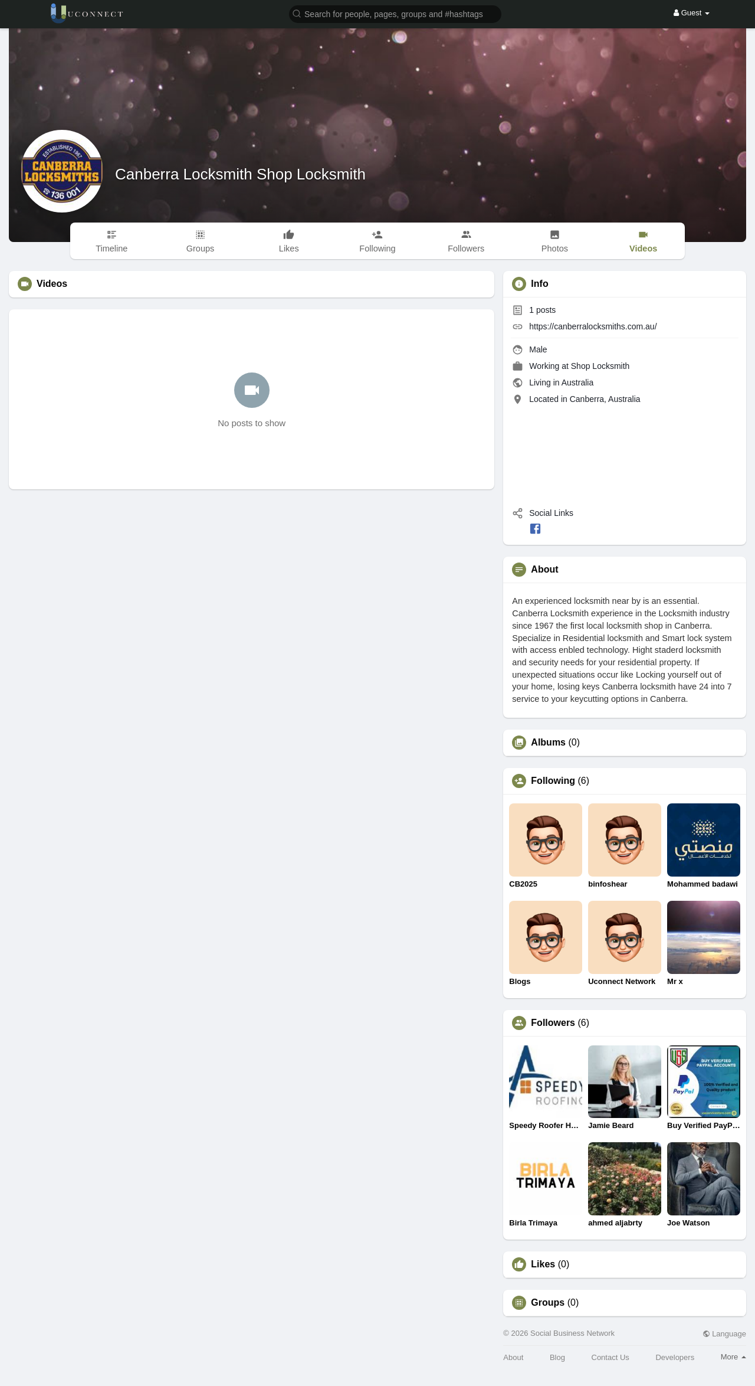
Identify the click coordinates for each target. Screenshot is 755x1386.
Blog (557, 1357)
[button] (395, 13)
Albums (548, 742)
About (513, 1357)
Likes (543, 1264)
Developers (674, 1357)
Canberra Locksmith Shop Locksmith (240, 174)
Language (724, 1334)
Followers (553, 1023)
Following (553, 781)
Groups (547, 1302)
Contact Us (610, 1357)
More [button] (733, 1356)
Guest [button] (692, 12)
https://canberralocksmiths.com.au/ (592, 326)
